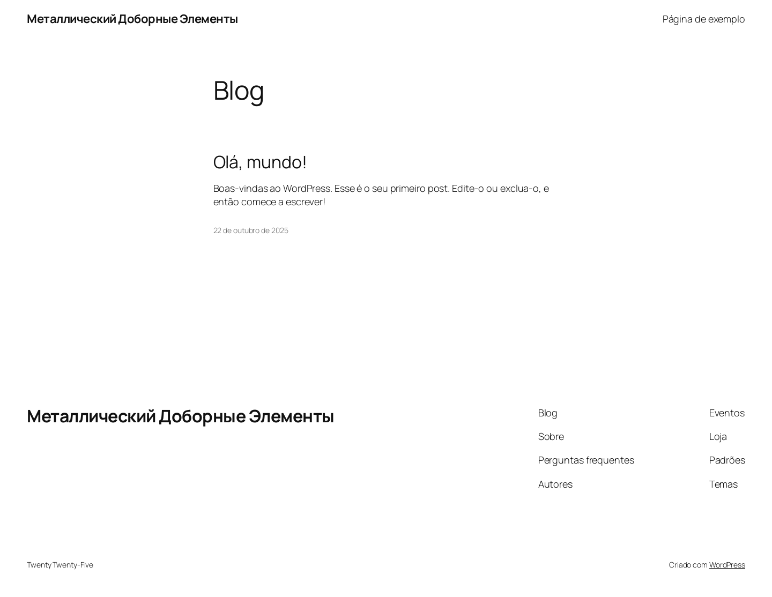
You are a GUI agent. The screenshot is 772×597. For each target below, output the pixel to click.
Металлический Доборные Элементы (132, 19)
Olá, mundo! (260, 161)
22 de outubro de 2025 (250, 230)
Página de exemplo (704, 18)
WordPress (727, 564)
